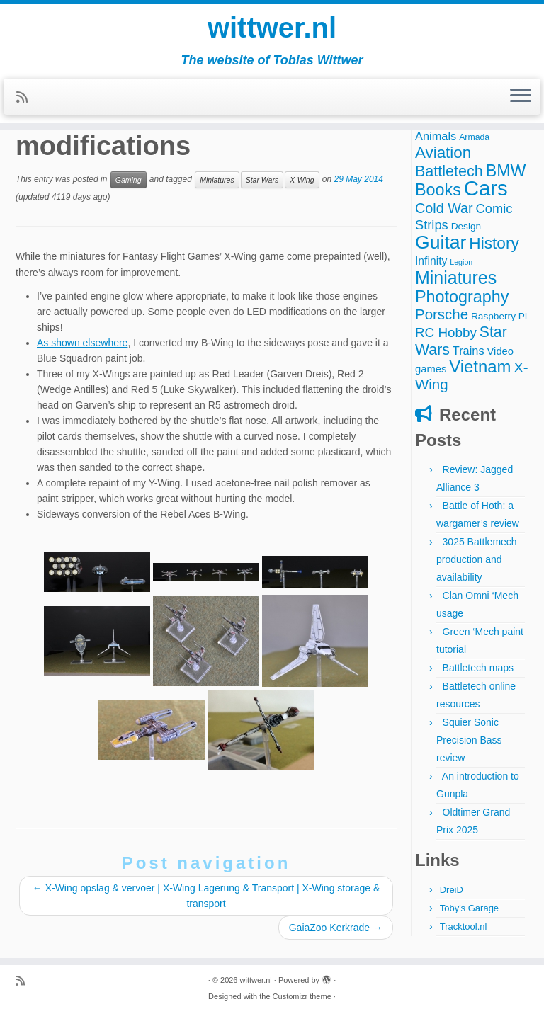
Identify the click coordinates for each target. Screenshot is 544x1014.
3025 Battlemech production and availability (476, 559)
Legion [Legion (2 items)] (461, 262)
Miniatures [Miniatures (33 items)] (456, 277)
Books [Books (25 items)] (438, 190)
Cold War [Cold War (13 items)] (444, 208)
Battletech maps (478, 667)
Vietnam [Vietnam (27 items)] (480, 366)
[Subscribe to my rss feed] (26, 98)
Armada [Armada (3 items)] (474, 137)
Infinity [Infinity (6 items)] (431, 261)
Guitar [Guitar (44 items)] (440, 242)
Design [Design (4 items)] (466, 226)
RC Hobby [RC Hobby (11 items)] (446, 332)
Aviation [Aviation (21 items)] (443, 152)
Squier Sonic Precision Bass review (469, 740)
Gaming (128, 180)
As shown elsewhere (82, 342)
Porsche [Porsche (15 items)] (441, 314)
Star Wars (262, 180)
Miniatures (217, 180)
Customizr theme (302, 996)
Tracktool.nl (463, 926)
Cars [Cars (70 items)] (486, 188)
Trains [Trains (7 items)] (468, 350)
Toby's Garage (469, 908)
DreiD (451, 889)
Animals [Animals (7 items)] (435, 136)
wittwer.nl (272, 28)
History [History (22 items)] (493, 243)
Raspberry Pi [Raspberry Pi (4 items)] (499, 316)
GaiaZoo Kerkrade (335, 927)
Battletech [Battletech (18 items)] (449, 171)
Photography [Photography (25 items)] (462, 296)
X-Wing (302, 180)
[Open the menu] (520, 97)
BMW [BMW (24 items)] (506, 170)
